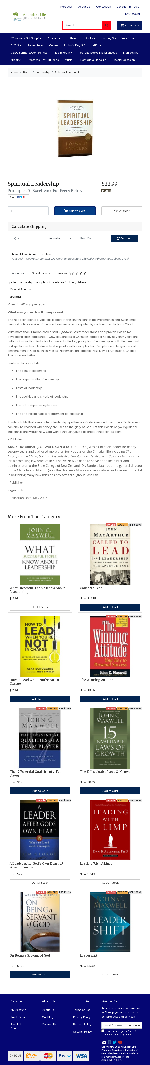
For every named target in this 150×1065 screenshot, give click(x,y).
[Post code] (91, 238)
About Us (84, 6)
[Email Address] (113, 1025)
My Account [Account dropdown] (132, 14)
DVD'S (15, 45)
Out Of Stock (40, 607)
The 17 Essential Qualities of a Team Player (37, 773)
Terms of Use (81, 1010)
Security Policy (82, 1031)
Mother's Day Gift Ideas (44, 60)
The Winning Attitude (96, 680)
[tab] (18, 273)
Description (18, 273)
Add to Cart (74, 211)
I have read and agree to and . (119, 1032)
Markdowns (130, 52)
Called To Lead (91, 588)
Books (89, 38)
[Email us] (104, 1042)
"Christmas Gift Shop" (25, 38)
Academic (54, 38)
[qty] (25, 238)
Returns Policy (82, 1024)
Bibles (72, 38)
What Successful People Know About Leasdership (37, 590)
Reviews (72, 273)
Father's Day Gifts (75, 45)
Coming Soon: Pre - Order (118, 38)
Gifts (96, 45)
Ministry (15, 60)
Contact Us (103, 6)
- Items (129, 25)
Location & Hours (128, 6)
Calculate (124, 238)
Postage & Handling (93, 60)
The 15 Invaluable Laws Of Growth (106, 772)
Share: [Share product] (17, 197)
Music (68, 60)
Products (66, 6)
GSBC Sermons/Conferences (29, 52)
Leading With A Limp (96, 863)
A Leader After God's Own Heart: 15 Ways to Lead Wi (36, 865)
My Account (18, 1010)
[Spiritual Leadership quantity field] (28, 210)
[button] (121, 210)
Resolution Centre (17, 1026)
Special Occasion (124, 60)
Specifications (41, 273)
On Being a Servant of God (30, 955)
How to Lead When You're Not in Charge (34, 681)
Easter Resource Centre (43, 45)
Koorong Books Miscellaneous (98, 52)
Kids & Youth (62, 52)
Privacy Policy (82, 1017)
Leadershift (88, 955)
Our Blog (47, 1017)
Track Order (18, 1017)
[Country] (58, 238)
